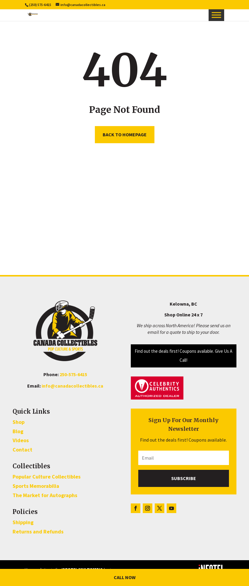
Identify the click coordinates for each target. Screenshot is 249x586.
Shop (19, 421)
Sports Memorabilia (36, 485)
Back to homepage (125, 134)
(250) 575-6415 (40, 4)
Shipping (23, 522)
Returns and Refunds (38, 531)
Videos (21, 440)
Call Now (125, 577)
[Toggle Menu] (216, 15)
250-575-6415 (73, 374)
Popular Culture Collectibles (47, 476)
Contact (22, 449)
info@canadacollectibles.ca (72, 386)
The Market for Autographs (45, 495)
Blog (18, 431)
